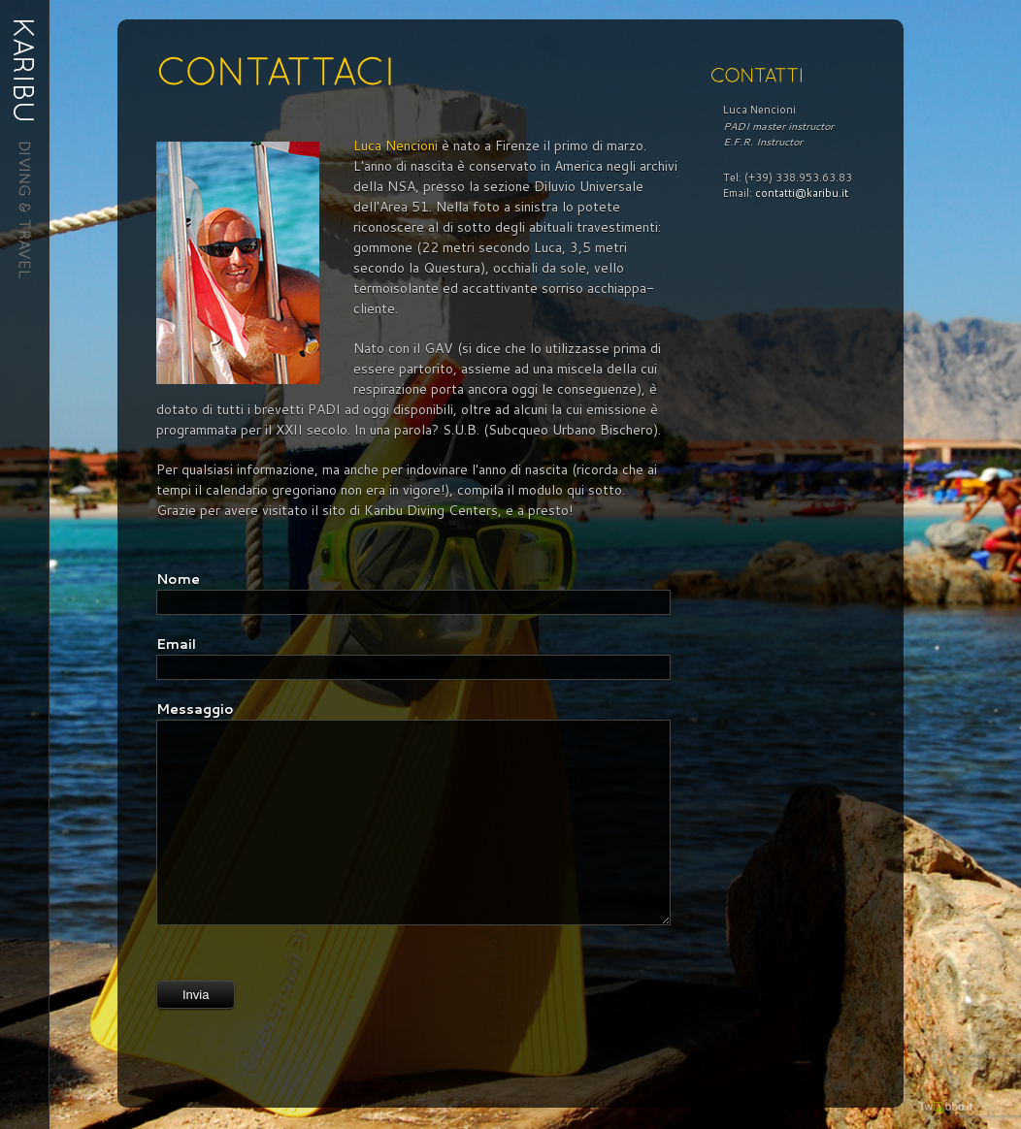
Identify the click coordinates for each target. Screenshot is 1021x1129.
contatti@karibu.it (801, 193)
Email (176, 644)
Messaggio (195, 709)
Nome (178, 579)
